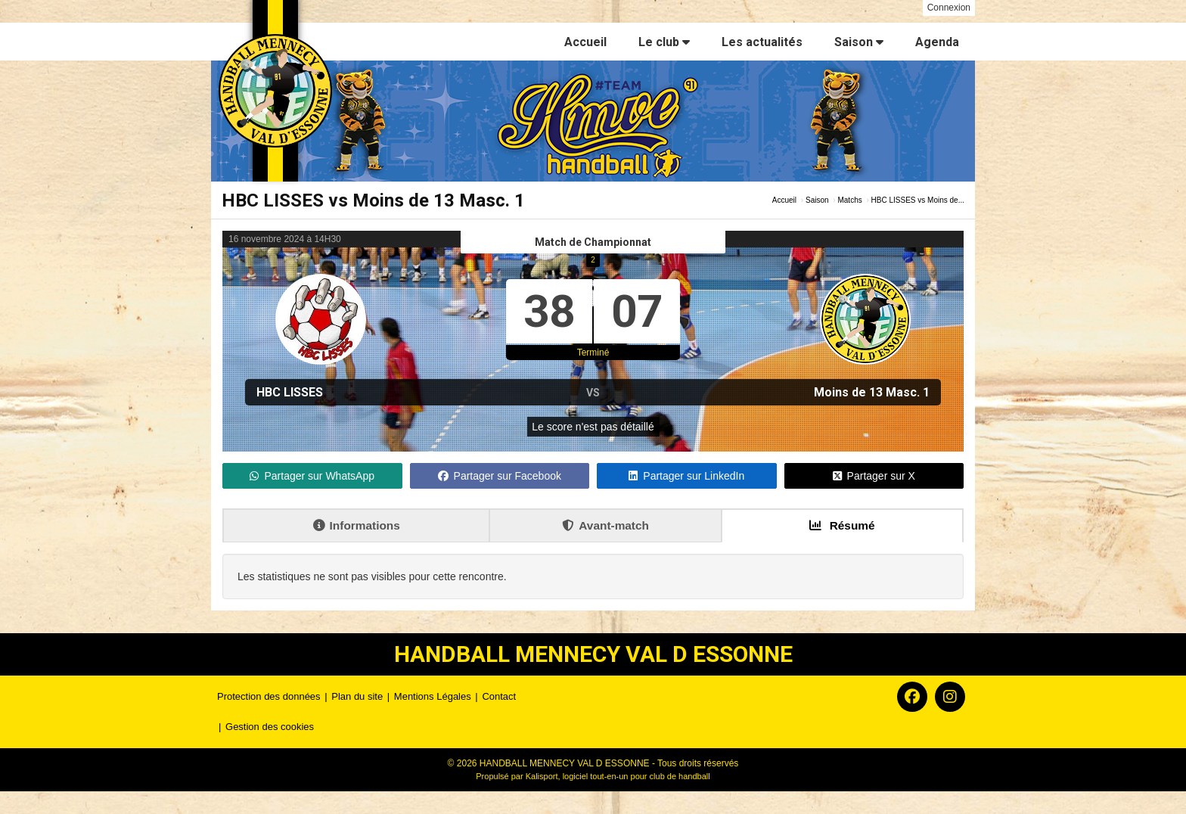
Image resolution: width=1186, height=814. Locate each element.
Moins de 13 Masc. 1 (872, 392)
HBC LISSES (289, 392)
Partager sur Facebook (499, 476)
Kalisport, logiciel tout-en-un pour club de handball (618, 776)
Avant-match (605, 525)
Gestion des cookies (269, 726)
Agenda (937, 42)
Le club (664, 42)
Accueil (585, 42)
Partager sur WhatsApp (312, 476)
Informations (356, 525)
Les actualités (762, 42)
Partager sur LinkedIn (686, 476)
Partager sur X (874, 476)
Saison (858, 42)
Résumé (841, 525)
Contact (499, 696)
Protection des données (269, 696)
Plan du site (357, 696)
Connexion (948, 7)
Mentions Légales (432, 696)
